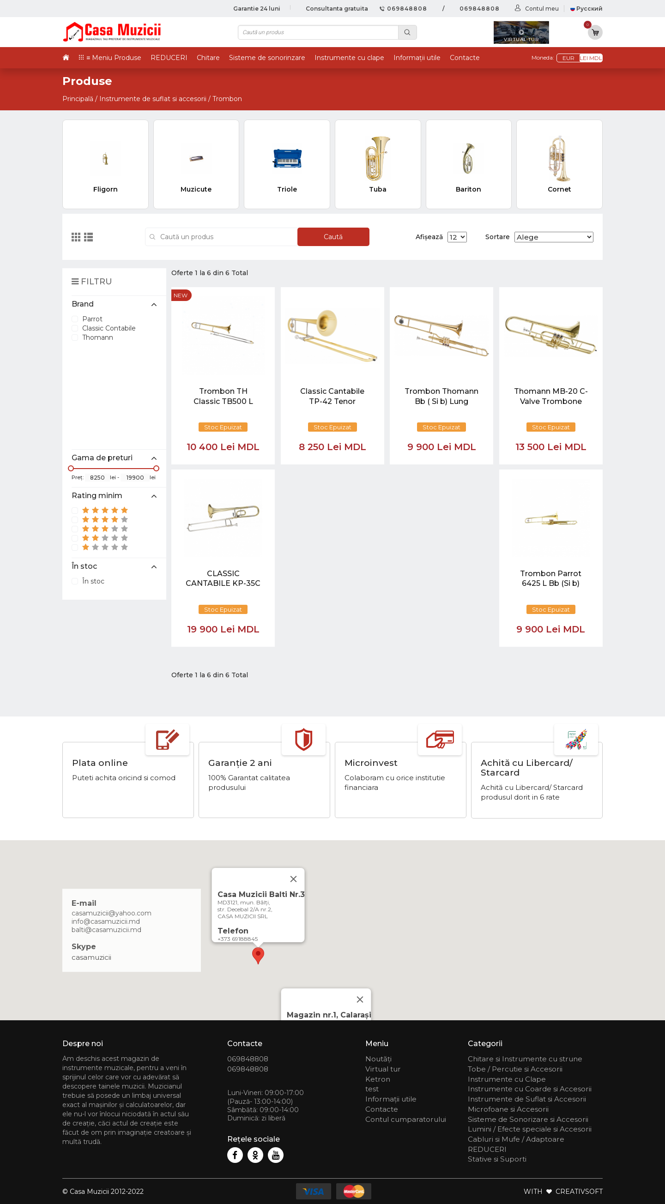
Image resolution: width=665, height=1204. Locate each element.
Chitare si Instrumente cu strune (525, 1058)
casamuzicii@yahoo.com (111, 913)
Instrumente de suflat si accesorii (152, 99)
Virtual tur (383, 1069)
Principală (77, 99)
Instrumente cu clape (349, 58)
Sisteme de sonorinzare (267, 58)
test (372, 1088)
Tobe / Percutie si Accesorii (515, 1069)
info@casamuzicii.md (106, 922)
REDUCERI (169, 58)
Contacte (465, 58)
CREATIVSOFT (579, 1191)
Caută (333, 237)
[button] (258, 955)
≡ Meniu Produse (113, 58)
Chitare (208, 58)
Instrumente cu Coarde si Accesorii (530, 1088)
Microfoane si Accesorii (508, 1109)
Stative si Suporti (497, 1159)
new (180, 295)
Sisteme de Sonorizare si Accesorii (528, 1119)
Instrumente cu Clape (507, 1079)
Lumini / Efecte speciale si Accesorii (530, 1129)
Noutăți (378, 1058)
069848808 (403, 8)
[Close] (360, 999)
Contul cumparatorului (405, 1119)
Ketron (377, 1079)
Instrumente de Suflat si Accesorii (527, 1099)
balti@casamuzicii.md (106, 930)
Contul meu (542, 8)
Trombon (227, 99)
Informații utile (417, 58)
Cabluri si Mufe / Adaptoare (516, 1139)
